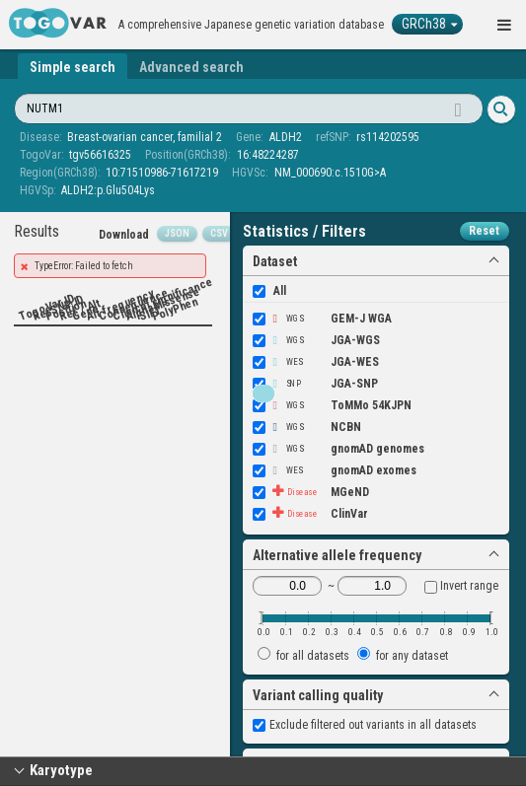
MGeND (311, 492)
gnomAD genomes (338, 449)
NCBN (307, 427)
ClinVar (310, 514)
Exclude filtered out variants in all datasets (365, 725)
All (269, 291)
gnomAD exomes (334, 470)
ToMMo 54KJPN (332, 405)
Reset (484, 231)
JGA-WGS (316, 340)
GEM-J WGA (322, 318)
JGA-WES (316, 362)
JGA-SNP (315, 384)
